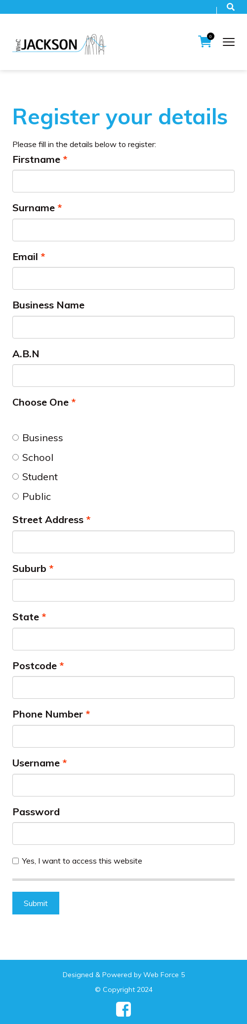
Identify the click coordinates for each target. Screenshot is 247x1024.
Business (37, 437)
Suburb (29, 568)
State (25, 616)
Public (31, 496)
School (32, 457)
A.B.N (26, 353)
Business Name (48, 305)
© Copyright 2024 (124, 989)
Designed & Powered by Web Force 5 (124, 974)
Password (36, 811)
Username (36, 763)
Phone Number (47, 714)
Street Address (47, 519)
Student (35, 476)
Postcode (34, 665)
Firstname (36, 159)
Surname (33, 207)
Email (25, 256)
